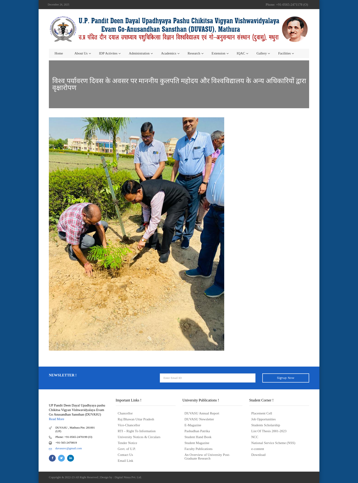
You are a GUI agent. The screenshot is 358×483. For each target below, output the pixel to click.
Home (59, 53)
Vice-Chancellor (129, 425)
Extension (218, 53)
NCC (254, 437)
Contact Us (125, 455)
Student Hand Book (197, 437)
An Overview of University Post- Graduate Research (207, 456)
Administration (139, 53)
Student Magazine (196, 443)
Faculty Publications (198, 449)
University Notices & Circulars (139, 437)
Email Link (125, 460)
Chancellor (125, 413)
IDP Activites (108, 53)
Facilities (284, 53)
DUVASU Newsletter (199, 419)
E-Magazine (192, 425)
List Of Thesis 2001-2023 (269, 431)
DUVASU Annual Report (201, 413)
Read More (56, 419)
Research (194, 53)
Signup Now (285, 378)
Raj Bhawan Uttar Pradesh (136, 419)
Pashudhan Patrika (197, 431)
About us (81, 53)
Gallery (261, 53)
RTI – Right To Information (137, 431)
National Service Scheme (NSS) (273, 443)
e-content (257, 449)
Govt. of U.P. (127, 449)
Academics (168, 53)
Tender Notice (127, 443)
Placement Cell (261, 413)
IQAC (241, 53)
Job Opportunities (263, 419)
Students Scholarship (265, 425)
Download (258, 455)
